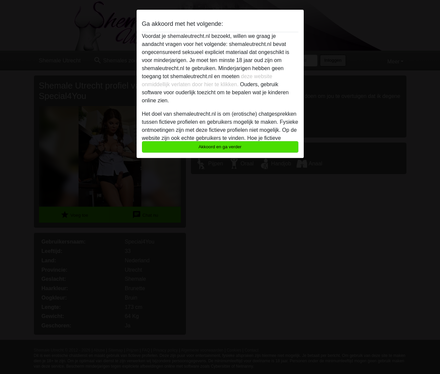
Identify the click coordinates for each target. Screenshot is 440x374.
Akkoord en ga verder (219, 146)
